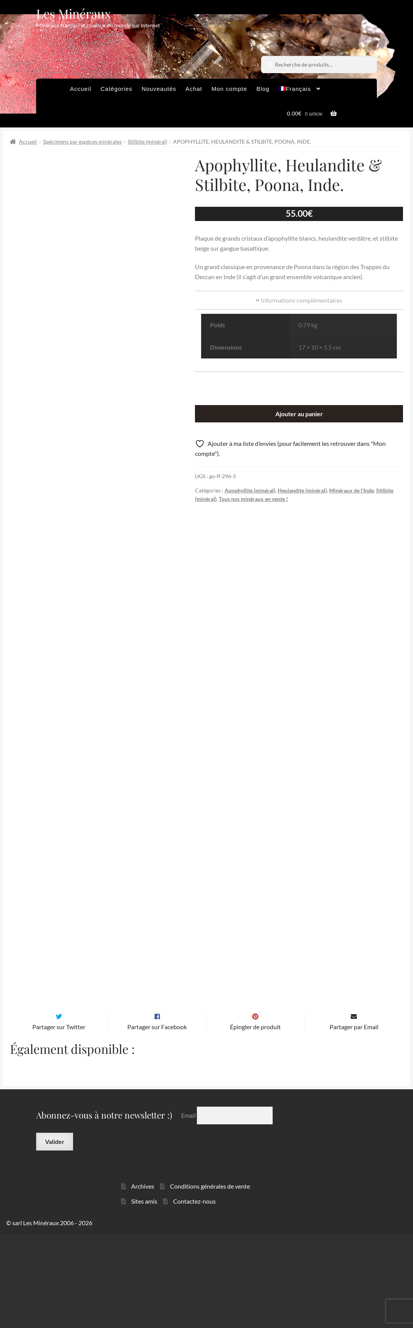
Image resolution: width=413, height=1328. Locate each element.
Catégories (116, 88)
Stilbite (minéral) (147, 141)
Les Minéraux (73, 13)
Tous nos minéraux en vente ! (253, 499)
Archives (142, 1279)
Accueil (80, 88)
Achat (193, 88)
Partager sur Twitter (58, 1120)
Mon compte (229, 88)
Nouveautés (159, 88)
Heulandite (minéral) (302, 490)
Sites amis (144, 1294)
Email (189, 1208)
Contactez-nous (194, 1294)
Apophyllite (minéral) (250, 490)
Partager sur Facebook (157, 1120)
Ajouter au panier (299, 413)
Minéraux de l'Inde (351, 490)
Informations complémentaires (299, 300)
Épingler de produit (255, 1120)
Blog (263, 88)
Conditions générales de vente (210, 1279)
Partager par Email (354, 1120)
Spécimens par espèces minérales (82, 141)
